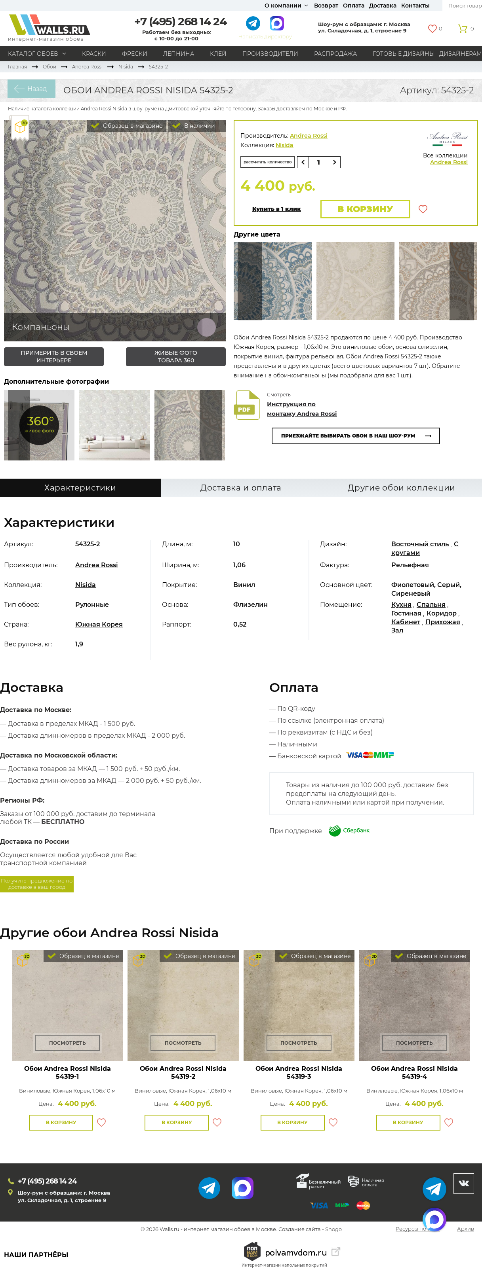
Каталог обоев (33, 53)
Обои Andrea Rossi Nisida (67, 1074)
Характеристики (80, 490)
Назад (30, 90)
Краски (94, 53)
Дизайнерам (460, 53)
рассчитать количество (277, 162)
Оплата (353, 5)
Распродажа (335, 53)
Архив (465, 1231)
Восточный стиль (420, 546)
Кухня (401, 607)
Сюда (19, 425)
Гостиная (406, 615)
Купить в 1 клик (276, 210)
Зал (397, 632)
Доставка (382, 5)
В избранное (423, 210)
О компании (283, 5)
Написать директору (264, 36)
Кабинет (405, 624)
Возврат (326, 5)
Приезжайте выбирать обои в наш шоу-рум (348, 438)
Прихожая (442, 624)
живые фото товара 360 (175, 356)
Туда (211, 425)
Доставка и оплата (241, 490)
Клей (218, 53)
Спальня (431, 607)
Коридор (442, 615)
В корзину (361, 210)
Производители (270, 53)
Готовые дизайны (404, 53)
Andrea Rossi (87, 67)
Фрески (134, 53)
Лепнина (178, 53)
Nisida (125, 67)
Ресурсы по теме (418, 1231)
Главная (17, 67)
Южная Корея (99, 627)
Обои (49, 67)
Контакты (415, 5)
